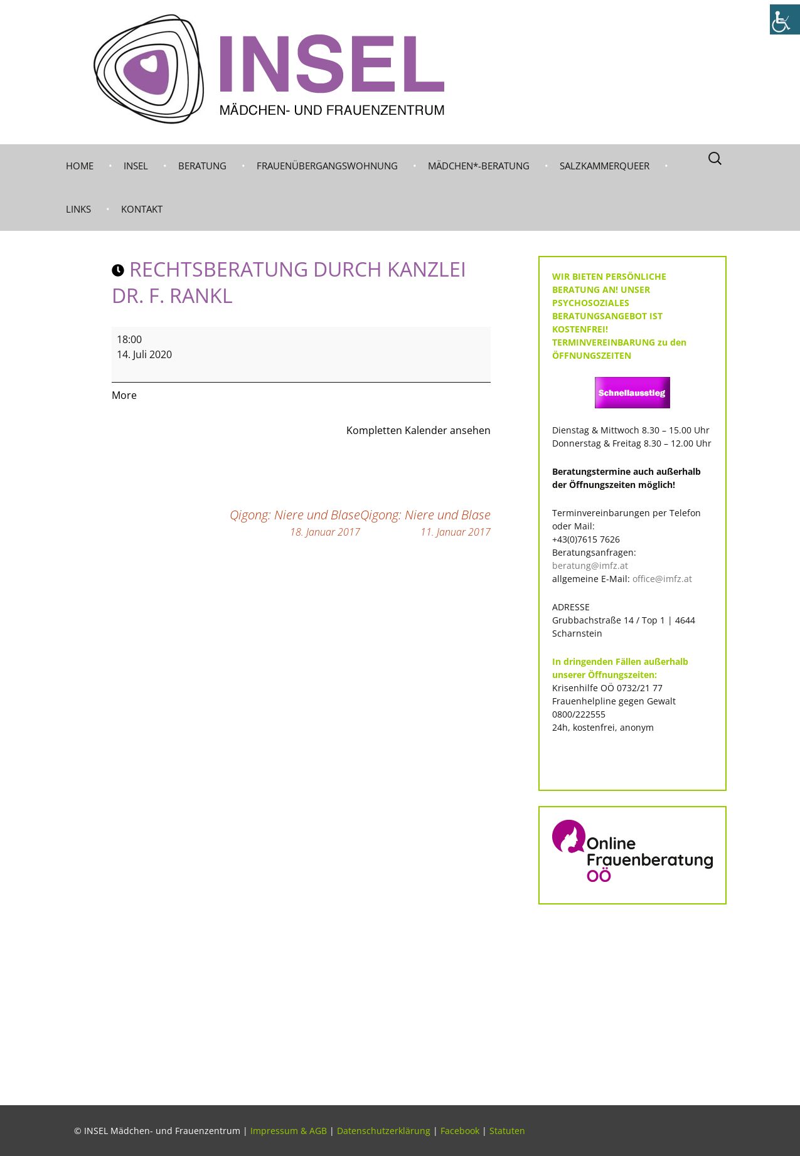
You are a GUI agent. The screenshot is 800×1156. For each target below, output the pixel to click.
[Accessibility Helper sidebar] (785, 19)
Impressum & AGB (288, 1131)
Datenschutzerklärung (383, 1131)
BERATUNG (202, 165)
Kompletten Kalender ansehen (418, 430)
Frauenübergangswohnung (327, 165)
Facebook (459, 1131)
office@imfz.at (662, 579)
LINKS (78, 209)
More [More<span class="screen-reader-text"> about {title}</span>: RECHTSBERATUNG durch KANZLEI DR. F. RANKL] (124, 395)
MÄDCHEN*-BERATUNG (479, 165)
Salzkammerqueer (604, 165)
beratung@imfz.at (590, 565)
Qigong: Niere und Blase (425, 522)
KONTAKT (142, 209)
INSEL (136, 165)
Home (79, 165)
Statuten (507, 1131)
